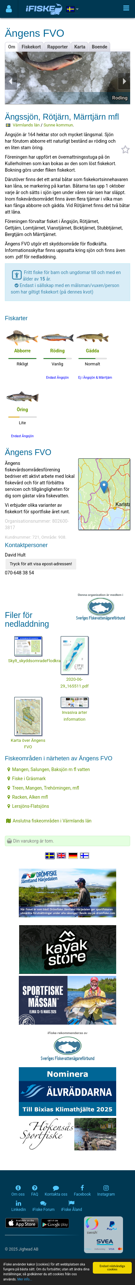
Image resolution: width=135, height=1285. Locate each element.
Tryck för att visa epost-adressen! (41, 563)
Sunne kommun (58, 125)
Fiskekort (31, 46)
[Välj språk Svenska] (50, 855)
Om (11, 46)
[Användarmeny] (9, 9)
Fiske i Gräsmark (26, 778)
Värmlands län (26, 125)
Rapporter (57, 46)
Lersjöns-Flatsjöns (28, 806)
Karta (79, 46)
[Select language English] (62, 855)
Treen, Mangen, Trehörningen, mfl (43, 788)
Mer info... (24, 1279)
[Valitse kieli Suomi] (85, 855)
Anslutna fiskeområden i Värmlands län (49, 820)
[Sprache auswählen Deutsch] (73, 855)
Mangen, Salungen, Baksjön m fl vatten (48, 769)
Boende (99, 46)
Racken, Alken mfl (27, 797)
